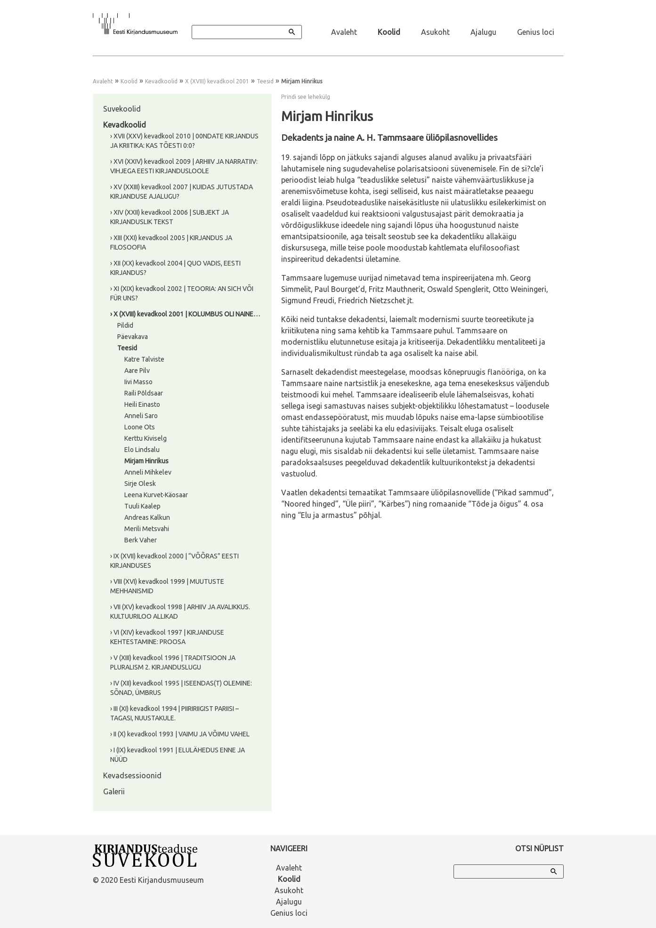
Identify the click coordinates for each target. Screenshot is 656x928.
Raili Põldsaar (143, 393)
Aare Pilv (137, 370)
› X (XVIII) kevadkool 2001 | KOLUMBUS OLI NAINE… (185, 314)
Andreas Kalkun (147, 517)
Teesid (265, 81)
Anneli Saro (141, 416)
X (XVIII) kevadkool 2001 (217, 81)
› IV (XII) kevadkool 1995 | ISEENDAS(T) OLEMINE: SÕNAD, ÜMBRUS (181, 687)
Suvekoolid (122, 109)
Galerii (114, 791)
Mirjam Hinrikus (146, 461)
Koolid (389, 32)
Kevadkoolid (161, 81)
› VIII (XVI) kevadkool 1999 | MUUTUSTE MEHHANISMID (167, 586)
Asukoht (435, 32)
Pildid (125, 325)
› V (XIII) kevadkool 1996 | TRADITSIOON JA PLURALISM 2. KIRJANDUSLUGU (172, 662)
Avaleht (344, 32)
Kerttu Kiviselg (145, 438)
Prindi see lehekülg (305, 97)
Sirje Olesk (140, 483)
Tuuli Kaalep (142, 506)
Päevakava (132, 336)
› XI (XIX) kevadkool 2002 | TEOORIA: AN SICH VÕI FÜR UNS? (181, 293)
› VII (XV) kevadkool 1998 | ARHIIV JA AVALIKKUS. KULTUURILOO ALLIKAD (180, 611)
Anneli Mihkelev (147, 472)
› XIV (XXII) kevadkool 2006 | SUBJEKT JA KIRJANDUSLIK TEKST (169, 217)
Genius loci (535, 32)
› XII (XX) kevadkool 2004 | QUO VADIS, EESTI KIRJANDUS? (175, 267)
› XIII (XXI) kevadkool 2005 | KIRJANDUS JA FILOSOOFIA (171, 242)
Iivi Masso (138, 382)
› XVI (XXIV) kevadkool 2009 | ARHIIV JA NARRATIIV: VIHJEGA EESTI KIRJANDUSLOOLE (184, 166)
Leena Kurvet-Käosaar (156, 495)
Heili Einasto (142, 404)
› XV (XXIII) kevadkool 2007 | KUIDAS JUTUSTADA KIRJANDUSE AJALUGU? (181, 191)
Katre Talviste (144, 359)
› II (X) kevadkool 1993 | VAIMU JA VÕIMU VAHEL (180, 734)
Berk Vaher (140, 540)
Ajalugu (483, 32)
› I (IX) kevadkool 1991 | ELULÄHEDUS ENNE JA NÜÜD (177, 754)
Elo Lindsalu (142, 449)
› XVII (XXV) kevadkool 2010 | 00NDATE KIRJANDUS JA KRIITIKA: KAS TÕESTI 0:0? (184, 140)
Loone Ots (139, 427)
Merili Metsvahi (146, 529)
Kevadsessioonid (132, 775)
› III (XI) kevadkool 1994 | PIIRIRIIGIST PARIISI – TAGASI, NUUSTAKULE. (174, 713)
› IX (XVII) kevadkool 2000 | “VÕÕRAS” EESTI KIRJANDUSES (174, 560)
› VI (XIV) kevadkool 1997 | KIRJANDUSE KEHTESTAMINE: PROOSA (167, 637)
